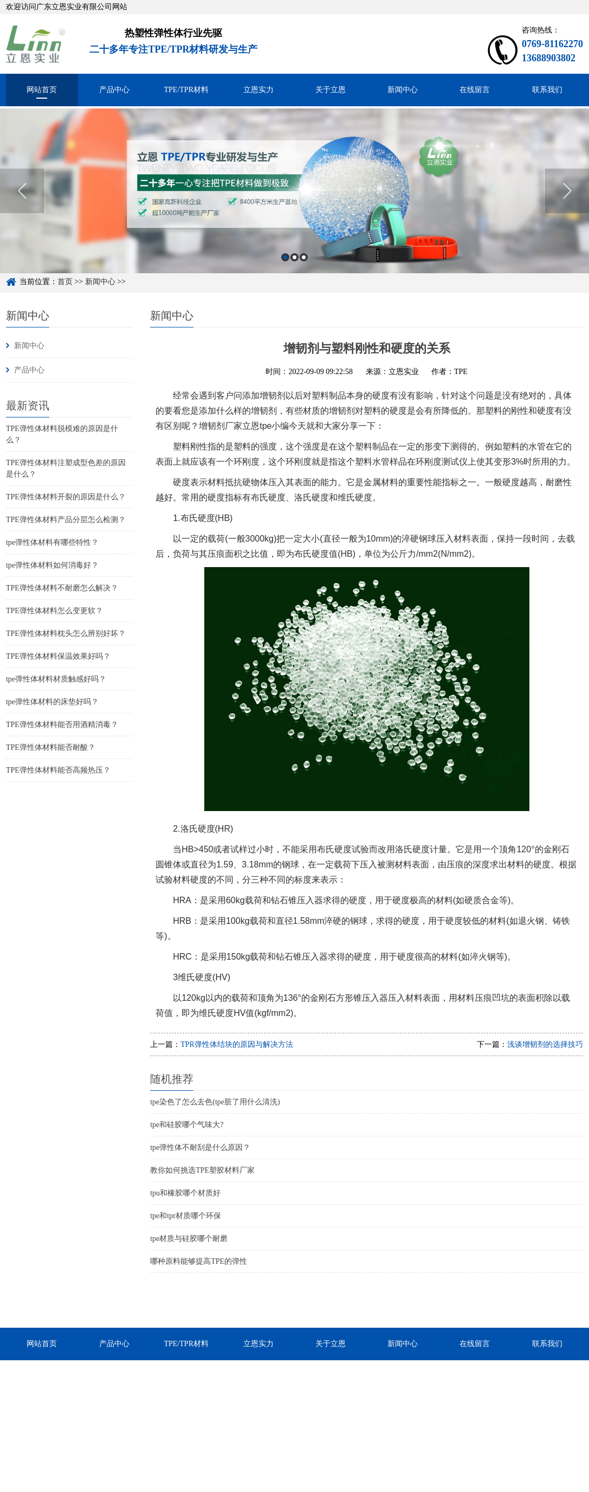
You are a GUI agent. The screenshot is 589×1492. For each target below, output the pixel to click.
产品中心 (114, 90)
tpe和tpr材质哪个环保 (185, 1216)
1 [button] (285, 269)
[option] (294, 202)
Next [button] (567, 203)
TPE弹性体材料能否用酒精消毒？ (62, 725)
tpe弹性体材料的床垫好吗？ (52, 702)
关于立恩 (330, 90)
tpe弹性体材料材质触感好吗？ (56, 679)
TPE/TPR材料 (186, 90)
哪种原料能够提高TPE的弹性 (198, 1261)
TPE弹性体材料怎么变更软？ (54, 611)
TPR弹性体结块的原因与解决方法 (236, 1044)
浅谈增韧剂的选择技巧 (545, 1044)
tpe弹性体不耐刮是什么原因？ (200, 1147)
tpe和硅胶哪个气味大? (186, 1125)
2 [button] (294, 269)
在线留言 (474, 90)
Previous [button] (22, 203)
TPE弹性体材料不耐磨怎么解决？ (62, 588)
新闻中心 (402, 90)
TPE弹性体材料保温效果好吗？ (58, 656)
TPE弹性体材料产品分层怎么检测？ (66, 520)
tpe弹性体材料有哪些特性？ (52, 542)
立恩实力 (258, 90)
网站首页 (42, 90)
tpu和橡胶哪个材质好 (185, 1193)
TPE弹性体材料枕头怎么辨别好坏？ (66, 633)
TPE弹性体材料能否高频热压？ (58, 770)
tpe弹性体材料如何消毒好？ (52, 565)
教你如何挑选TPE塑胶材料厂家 (202, 1170)
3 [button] (304, 269)
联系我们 (547, 90)
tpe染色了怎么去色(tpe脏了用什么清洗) (215, 1102)
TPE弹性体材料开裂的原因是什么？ (66, 497)
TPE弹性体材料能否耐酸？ (50, 747)
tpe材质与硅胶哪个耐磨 (189, 1238)
